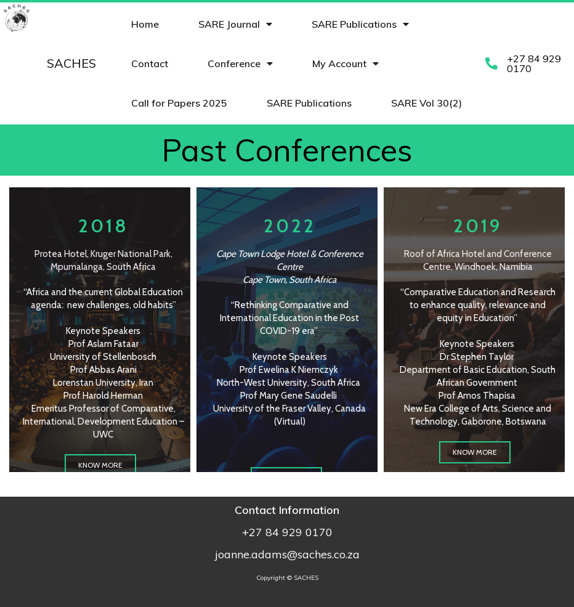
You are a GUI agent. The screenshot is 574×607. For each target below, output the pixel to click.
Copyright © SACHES (287, 578)
